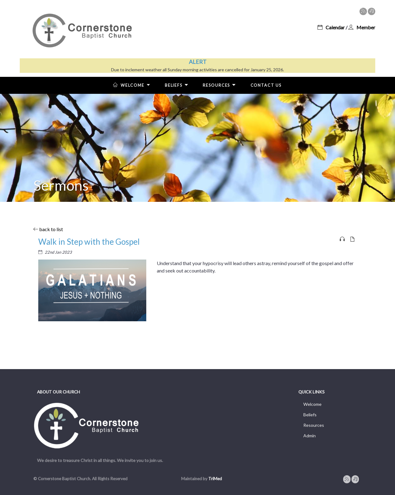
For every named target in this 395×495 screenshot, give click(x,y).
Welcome (133, 85)
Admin (309, 435)
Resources (220, 85)
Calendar (331, 27)
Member (361, 27)
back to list (48, 229)
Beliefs (178, 85)
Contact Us (266, 85)
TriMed (215, 478)
